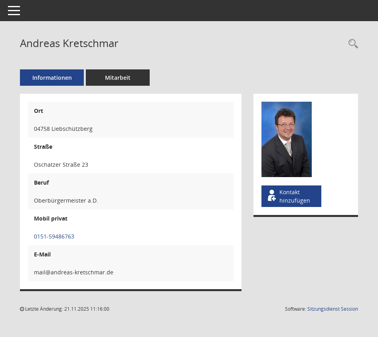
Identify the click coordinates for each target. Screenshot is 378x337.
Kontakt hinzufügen (288, 196)
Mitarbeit (118, 77)
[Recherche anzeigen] (351, 44)
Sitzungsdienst (332, 308)
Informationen (52, 77)
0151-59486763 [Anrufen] (54, 236)
